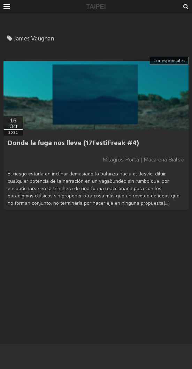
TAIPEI (96, 6)
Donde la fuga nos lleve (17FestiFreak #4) (73, 143)
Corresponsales (169, 60)
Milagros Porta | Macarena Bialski (143, 160)
